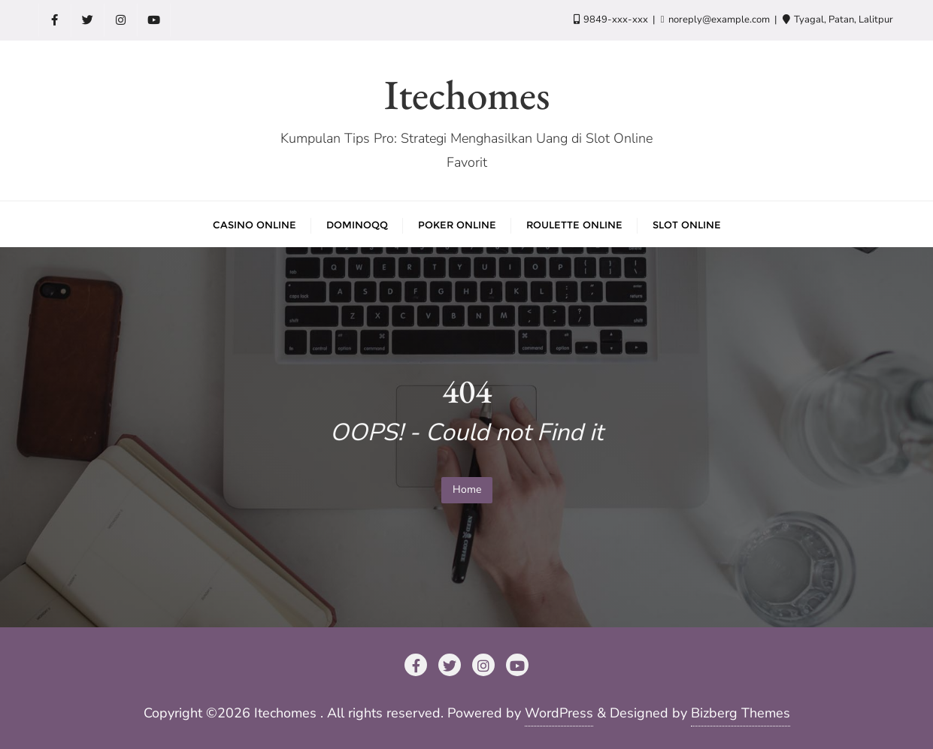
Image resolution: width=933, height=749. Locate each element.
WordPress (559, 713)
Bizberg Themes (740, 713)
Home (467, 489)
